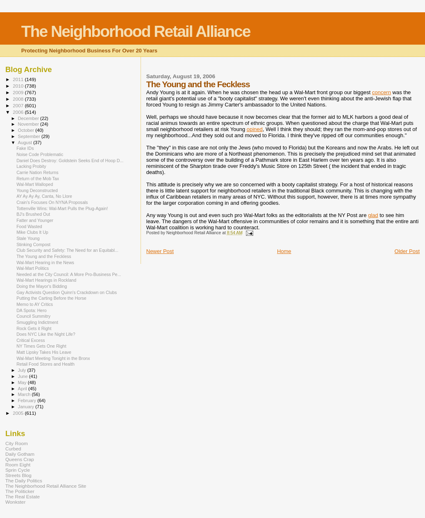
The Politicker (19, 491)
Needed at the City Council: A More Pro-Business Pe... (68, 274)
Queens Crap (19, 459)
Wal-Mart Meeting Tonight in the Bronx (53, 358)
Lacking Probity (31, 166)
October (27, 130)
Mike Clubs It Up (32, 232)
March (25, 394)
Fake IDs (25, 148)
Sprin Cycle (17, 470)
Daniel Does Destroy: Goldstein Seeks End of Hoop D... (69, 160)
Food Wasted (29, 226)
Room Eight (17, 464)
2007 (19, 105)
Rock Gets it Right (33, 328)
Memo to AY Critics (34, 304)
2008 (19, 99)
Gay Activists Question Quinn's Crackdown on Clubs (66, 292)
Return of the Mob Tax (37, 178)
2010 (19, 85)
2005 (19, 413)
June (23, 376)
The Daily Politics (23, 480)
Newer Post (160, 251)
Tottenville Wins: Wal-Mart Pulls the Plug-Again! (62, 208)
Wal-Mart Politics (32, 268)
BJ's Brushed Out (33, 214)
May (23, 382)
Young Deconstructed (37, 190)
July (22, 370)
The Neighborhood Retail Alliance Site (45, 486)
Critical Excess (30, 340)
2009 (19, 92)
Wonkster (15, 501)
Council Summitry (33, 316)
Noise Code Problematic (39, 154)
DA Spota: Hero (31, 310)
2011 (19, 79)
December (29, 118)
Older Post (407, 251)
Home (284, 251)
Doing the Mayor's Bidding (41, 286)
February (28, 400)
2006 (19, 112)
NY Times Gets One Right (41, 346)
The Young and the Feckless (43, 256)
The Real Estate (22, 496)
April (23, 388)
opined (255, 129)
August (26, 142)
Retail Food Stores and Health (45, 364)
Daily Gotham (19, 454)
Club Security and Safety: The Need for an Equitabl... (67, 250)
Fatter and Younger (34, 220)
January (27, 406)
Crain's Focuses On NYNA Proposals (52, 202)
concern (381, 92)
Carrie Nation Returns (37, 172)
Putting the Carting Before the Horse (51, 298)
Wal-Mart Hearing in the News (45, 262)
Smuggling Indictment (37, 322)
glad (373, 215)
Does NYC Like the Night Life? (45, 334)
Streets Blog (18, 475)
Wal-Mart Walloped (34, 184)
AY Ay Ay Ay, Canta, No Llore (44, 196)
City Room (16, 443)
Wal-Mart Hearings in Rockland (46, 280)
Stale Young (27, 238)
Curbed (13, 448)
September (30, 136)
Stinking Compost (33, 244)
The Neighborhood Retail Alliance (135, 31)
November (29, 124)
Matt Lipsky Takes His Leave (43, 352)
